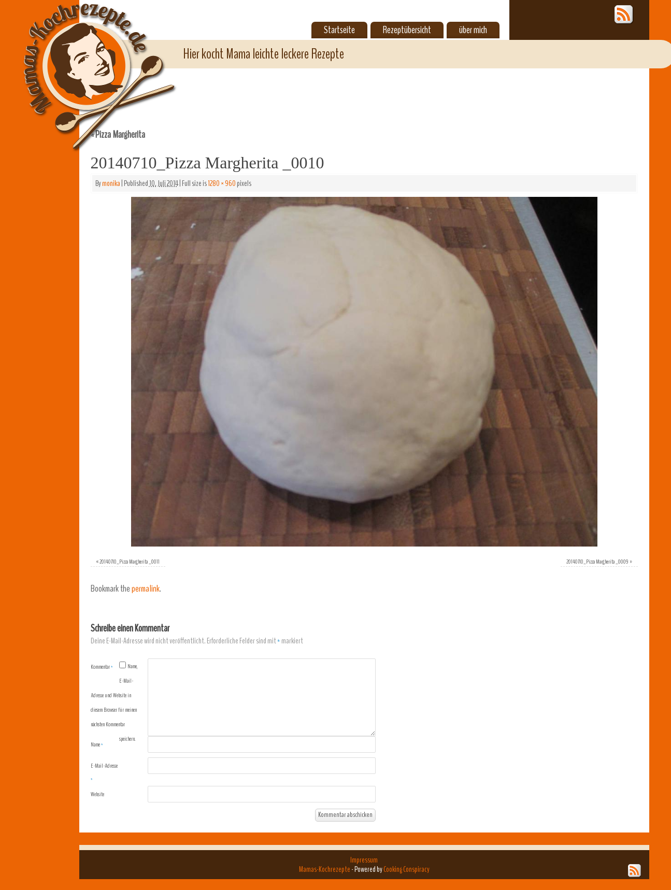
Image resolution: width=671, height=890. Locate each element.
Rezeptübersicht (407, 30)
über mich (473, 30)
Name (97, 744)
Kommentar (102, 667)
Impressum (364, 860)
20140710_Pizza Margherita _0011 (129, 561)
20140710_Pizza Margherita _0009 (597, 561)
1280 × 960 (222, 183)
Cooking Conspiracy (406, 869)
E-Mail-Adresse (104, 772)
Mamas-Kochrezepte (84, 64)
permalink (146, 588)
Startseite (339, 30)
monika (111, 183)
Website (97, 794)
